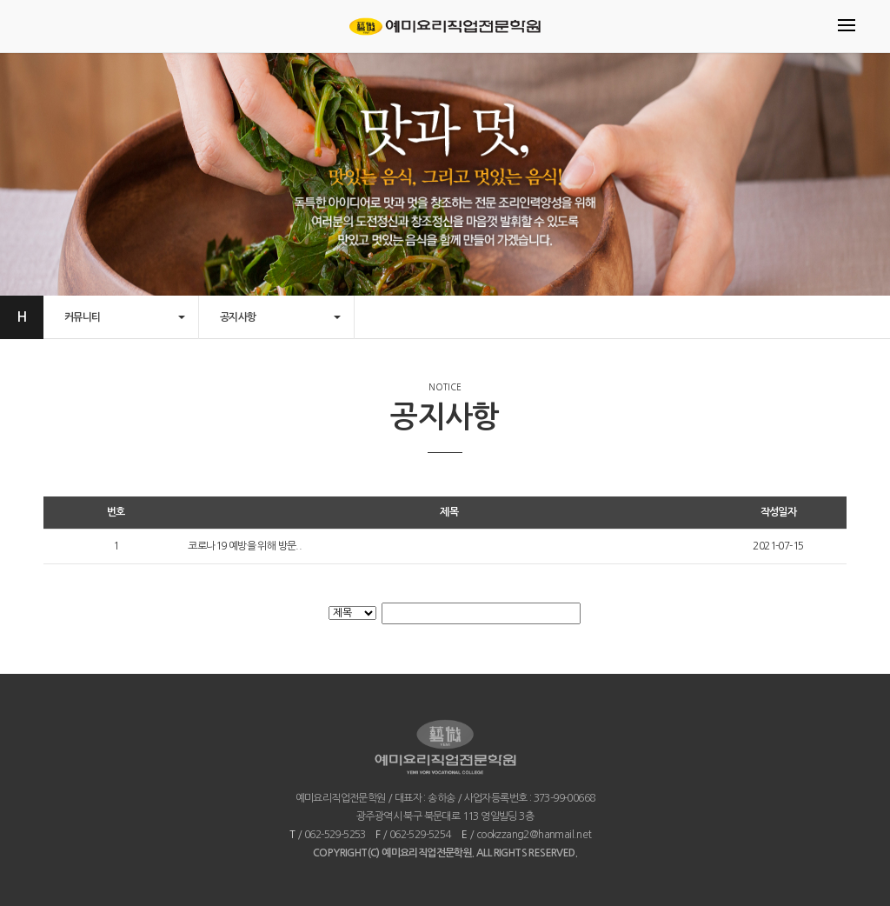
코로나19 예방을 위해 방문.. (245, 546)
